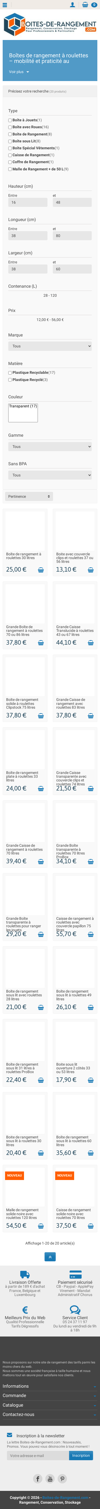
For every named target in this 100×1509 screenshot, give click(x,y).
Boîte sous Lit (27, 141)
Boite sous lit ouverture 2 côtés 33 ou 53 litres (73, 1068)
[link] (37, 1478)
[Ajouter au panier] (41, 570)
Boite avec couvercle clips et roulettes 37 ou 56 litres (74, 558)
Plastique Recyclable (34, 372)
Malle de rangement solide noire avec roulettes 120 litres (22, 1214)
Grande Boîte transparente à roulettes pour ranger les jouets (23, 924)
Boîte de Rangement (32, 134)
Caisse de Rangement (33, 155)
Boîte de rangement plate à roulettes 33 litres (22, 776)
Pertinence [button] (17, 496)
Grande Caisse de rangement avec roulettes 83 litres (70, 703)
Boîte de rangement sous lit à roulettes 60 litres (73, 1141)
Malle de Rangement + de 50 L (41, 169)
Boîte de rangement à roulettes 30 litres (23, 556)
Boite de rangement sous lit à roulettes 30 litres (23, 1141)
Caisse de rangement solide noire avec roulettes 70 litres (73, 1214)
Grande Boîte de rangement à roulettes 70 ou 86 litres (24, 631)
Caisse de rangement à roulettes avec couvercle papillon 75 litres (75, 924)
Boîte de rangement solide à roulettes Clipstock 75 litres (22, 703)
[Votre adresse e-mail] (38, 1455)
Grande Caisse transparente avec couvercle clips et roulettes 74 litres (71, 778)
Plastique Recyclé (30, 380)
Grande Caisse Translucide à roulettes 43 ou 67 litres (75, 631)
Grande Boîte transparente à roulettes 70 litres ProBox (70, 851)
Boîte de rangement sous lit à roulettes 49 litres (73, 995)
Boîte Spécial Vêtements (36, 148)
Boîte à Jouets (27, 120)
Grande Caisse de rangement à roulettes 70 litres (24, 849)
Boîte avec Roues (31, 127)
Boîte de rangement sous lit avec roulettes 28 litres (24, 995)
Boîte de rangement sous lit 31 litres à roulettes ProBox (22, 1068)
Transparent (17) (23, 406)
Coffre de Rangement (33, 162)
